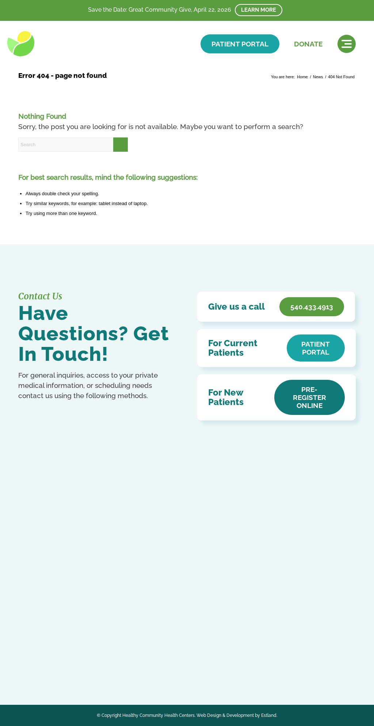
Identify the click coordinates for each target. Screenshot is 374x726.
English (85, 633)
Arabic (25, 633)
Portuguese (30, 649)
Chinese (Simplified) (54, 633)
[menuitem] (346, 44)
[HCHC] (57, 43)
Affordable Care (147, 571)
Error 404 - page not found (62, 75)
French (25, 641)
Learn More (258, 10)
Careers (137, 581)
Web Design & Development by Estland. (236, 715)
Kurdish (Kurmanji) (86, 641)
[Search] (73, 144)
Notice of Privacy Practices (162, 539)
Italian (59, 641)
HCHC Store (143, 592)
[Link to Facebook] (24, 615)
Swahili (88, 649)
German (42, 641)
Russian (52, 649)
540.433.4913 (52, 554)
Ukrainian (28, 657)
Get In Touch (55, 568)
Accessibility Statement (157, 550)
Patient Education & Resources (167, 560)
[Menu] (346, 44)
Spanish (71, 649)
